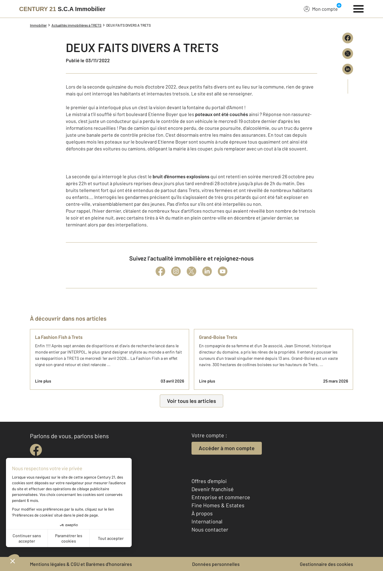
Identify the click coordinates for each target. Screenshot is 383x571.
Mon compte (321, 8)
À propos (202, 513)
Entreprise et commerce (221, 497)
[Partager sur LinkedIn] (347, 69)
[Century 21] (62, 9)
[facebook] (36, 450)
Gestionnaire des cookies (326, 564)
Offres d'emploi (209, 481)
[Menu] (358, 8)
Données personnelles (216, 564)
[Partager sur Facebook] (347, 38)
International (207, 521)
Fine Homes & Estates (218, 505)
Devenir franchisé (213, 489)
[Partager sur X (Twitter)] (347, 53)
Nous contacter (210, 529)
